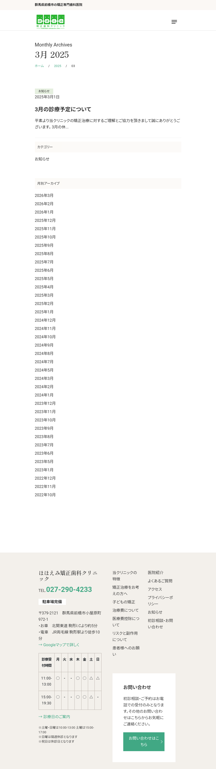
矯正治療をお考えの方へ (126, 590)
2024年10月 (45, 337)
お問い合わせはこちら (144, 741)
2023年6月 (44, 453)
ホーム (39, 66)
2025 (57, 66)
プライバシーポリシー (160, 600)
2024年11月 (45, 328)
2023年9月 (44, 428)
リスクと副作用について (125, 636)
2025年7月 (44, 262)
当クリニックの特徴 (125, 575)
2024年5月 (44, 370)
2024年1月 (44, 395)
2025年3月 (44, 295)
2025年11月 (45, 228)
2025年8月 (44, 253)
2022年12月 (45, 478)
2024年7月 (44, 362)
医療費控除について (126, 621)
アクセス (155, 589)
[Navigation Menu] (174, 21)
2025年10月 (45, 237)
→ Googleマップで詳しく (59, 645)
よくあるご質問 (160, 581)
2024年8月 (44, 353)
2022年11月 (45, 486)
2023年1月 (44, 470)
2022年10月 (45, 495)
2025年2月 (44, 303)
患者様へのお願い (126, 651)
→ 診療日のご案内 (54, 716)
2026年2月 (44, 204)
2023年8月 (44, 436)
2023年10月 (45, 420)
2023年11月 (45, 411)
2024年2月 (44, 386)
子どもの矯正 (124, 602)
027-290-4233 (69, 589)
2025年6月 (44, 270)
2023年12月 (45, 403)
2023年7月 (44, 445)
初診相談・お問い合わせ (160, 623)
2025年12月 (45, 220)
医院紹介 (156, 572)
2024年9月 (44, 345)
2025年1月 (44, 312)
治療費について (126, 610)
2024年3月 (44, 378)
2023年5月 (44, 461)
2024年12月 (45, 320)
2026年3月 (44, 195)
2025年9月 (44, 245)
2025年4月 (44, 287)
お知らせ (44, 91)
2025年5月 (44, 278)
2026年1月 (44, 212)
